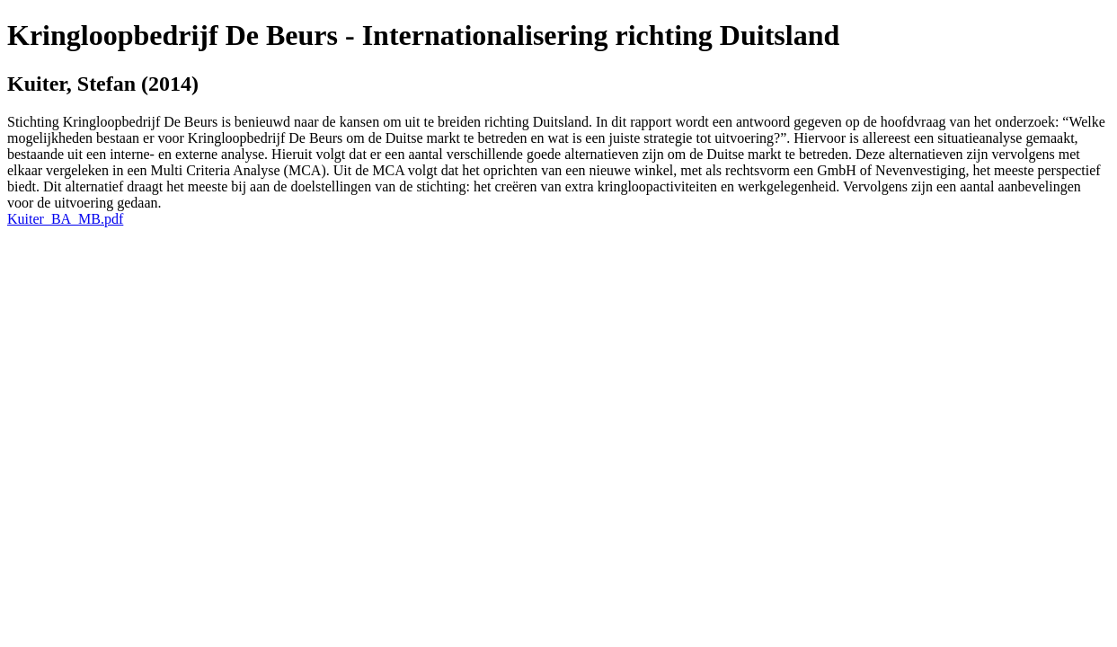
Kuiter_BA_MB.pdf (65, 218)
